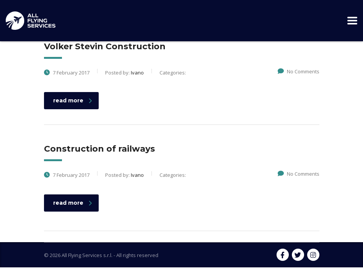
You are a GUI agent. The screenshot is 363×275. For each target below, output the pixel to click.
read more (72, 100)
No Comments (298, 71)
